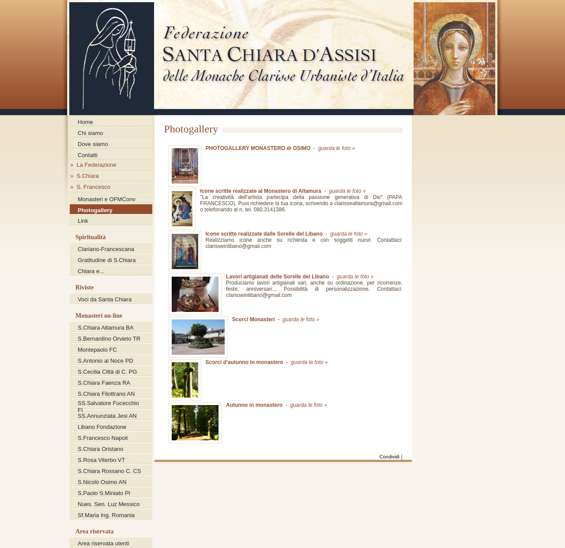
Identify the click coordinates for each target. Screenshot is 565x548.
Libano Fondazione (102, 427)
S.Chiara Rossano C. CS (109, 471)
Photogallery (95, 210)
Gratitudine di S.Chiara (107, 260)
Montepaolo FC (97, 349)
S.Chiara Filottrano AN (106, 393)
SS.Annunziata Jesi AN (107, 416)
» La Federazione (93, 164)
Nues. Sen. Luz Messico (108, 504)
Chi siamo (90, 133)
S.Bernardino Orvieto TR (109, 338)
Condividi (389, 456)
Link (83, 221)
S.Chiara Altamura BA (105, 327)
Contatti (88, 155)
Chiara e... (91, 271)
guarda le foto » (336, 148)
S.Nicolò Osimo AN (102, 482)
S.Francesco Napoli (103, 438)
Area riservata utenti (103, 543)
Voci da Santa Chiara (105, 299)
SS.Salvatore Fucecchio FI (108, 404)
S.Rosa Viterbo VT (101, 460)
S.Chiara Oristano (100, 449)
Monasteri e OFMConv (107, 199)
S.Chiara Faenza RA (104, 382)
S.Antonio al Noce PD (105, 360)
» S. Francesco (90, 187)
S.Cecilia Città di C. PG (107, 371)
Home (85, 122)
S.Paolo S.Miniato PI (104, 493)
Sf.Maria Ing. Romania (106, 515)
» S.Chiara (84, 176)
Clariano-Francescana (106, 249)
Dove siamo (93, 144)
